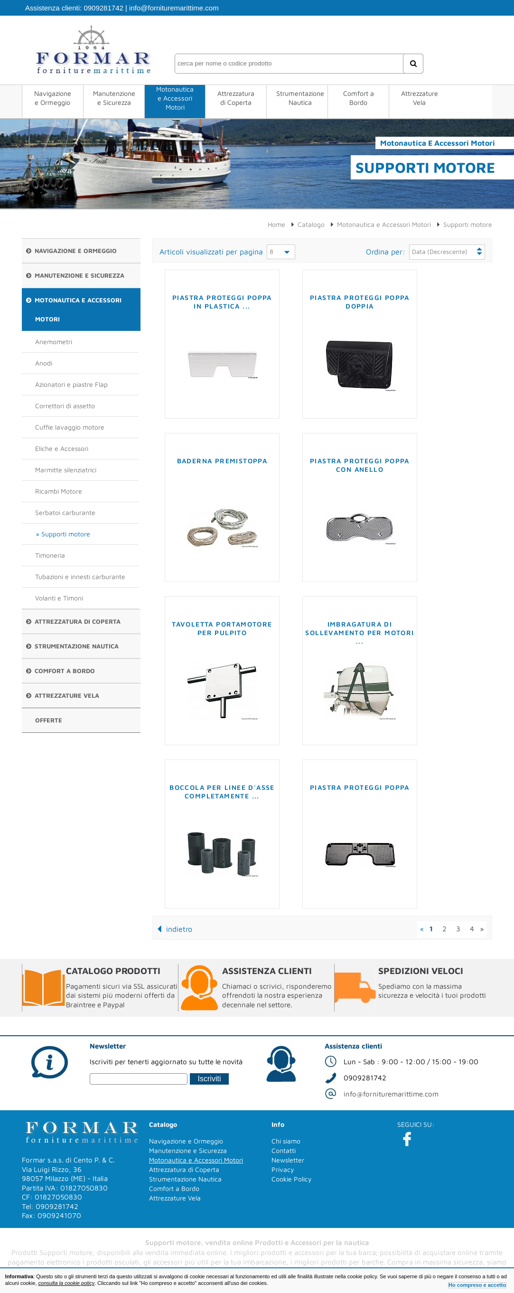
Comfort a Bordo (358, 97)
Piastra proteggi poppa (360, 787)
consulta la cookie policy (66, 1283)
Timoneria (50, 555)
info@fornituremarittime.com (174, 8)
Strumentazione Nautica (300, 97)
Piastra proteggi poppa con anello (360, 465)
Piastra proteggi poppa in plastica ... (222, 301)
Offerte (48, 720)
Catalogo (311, 224)
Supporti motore (65, 534)
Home (276, 224)
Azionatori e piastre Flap (71, 384)
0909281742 (103, 8)
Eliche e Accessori (61, 448)
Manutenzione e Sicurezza (114, 97)
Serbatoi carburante (65, 512)
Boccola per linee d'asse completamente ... (222, 791)
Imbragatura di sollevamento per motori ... (359, 632)
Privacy (282, 1169)
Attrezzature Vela (419, 97)
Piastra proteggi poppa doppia (360, 301)
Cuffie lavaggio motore (69, 427)
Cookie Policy (291, 1179)
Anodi (43, 363)
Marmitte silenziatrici (65, 470)
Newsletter (287, 1160)
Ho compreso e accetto (477, 1285)
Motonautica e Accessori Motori (175, 98)
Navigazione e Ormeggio (52, 97)
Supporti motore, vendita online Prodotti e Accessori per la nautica (257, 1242)
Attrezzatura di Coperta (235, 97)
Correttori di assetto (65, 406)
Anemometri (53, 341)
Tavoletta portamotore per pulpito (222, 628)
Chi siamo (285, 1141)
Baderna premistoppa (222, 461)
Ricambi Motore (58, 491)
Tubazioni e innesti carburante (80, 576)
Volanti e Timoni (59, 598)
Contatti (283, 1150)
